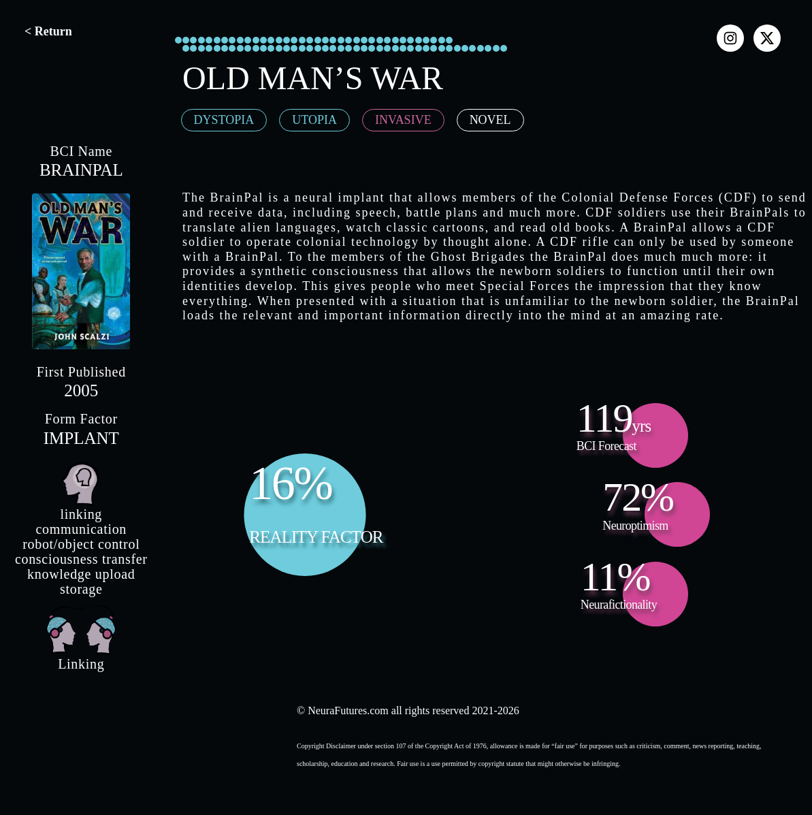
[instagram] (730, 38)
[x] (767, 38)
